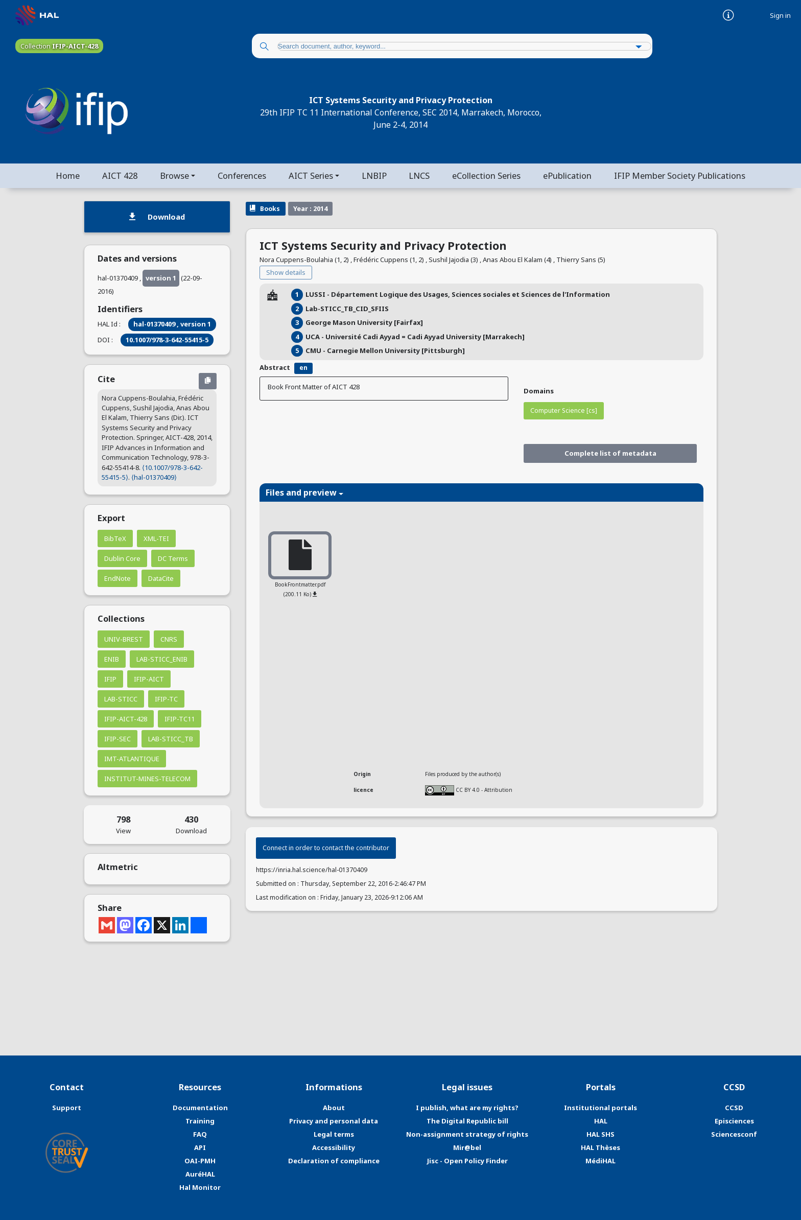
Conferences (242, 175)
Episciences (734, 1120)
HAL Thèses (600, 1147)
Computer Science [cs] (563, 410)
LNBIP (374, 175)
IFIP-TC (166, 698)
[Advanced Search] (638, 47)
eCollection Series (487, 175)
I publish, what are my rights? (467, 1108)
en (303, 368)
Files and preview (304, 493)
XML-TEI (156, 538)
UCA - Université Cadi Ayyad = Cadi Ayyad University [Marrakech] (415, 336)
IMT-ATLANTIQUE (131, 758)
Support (66, 1108)
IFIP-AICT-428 (125, 718)
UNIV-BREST (123, 639)
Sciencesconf (734, 1134)
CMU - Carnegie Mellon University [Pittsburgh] (385, 350)
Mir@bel (467, 1147)
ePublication (568, 175)
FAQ (200, 1134)
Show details (285, 272)
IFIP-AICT (149, 679)
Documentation (200, 1108)
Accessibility (333, 1147)
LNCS (419, 175)
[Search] (264, 47)
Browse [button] (174, 175)
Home (67, 175)
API (200, 1147)
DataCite (161, 578)
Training (200, 1120)
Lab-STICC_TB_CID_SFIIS (347, 308)
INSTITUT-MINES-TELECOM (147, 778)
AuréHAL (200, 1174)
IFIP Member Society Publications (680, 175)
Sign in (780, 15)
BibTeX (115, 538)
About (334, 1108)
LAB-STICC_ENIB (161, 659)
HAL (600, 1120)
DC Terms (173, 558)
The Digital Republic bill (467, 1120)
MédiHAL (600, 1160)
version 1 (161, 278)
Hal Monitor (200, 1187)
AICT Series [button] (311, 175)
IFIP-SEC (117, 738)
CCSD (734, 1108)
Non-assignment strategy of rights (467, 1134)
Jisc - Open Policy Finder (467, 1160)
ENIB (111, 659)
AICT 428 (119, 175)
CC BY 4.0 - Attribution (484, 789)
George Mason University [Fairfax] (364, 322)
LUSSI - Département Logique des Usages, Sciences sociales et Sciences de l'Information (457, 294)
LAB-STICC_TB (170, 738)
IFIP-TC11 (179, 718)
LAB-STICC (120, 698)
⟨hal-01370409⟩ (154, 477)
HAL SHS (600, 1134)
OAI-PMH (200, 1160)
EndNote (117, 578)
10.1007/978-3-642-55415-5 (167, 339)
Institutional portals (600, 1108)
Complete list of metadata (610, 453)
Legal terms (334, 1134)
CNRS (168, 639)
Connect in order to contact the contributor (326, 848)
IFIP (110, 679)
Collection (59, 46)
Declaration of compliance (334, 1160)
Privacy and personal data (333, 1120)
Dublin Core (122, 558)
